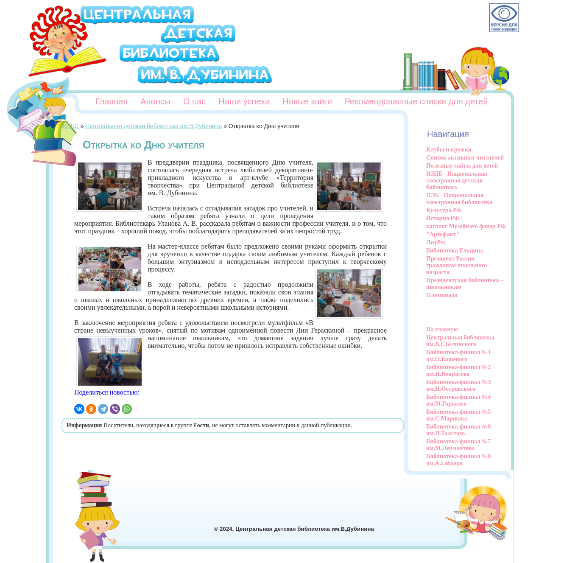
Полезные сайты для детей (462, 165)
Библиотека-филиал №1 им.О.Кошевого (458, 355)
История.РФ (442, 218)
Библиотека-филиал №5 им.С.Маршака (458, 415)
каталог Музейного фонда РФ (466, 226)
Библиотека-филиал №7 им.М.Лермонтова (458, 444)
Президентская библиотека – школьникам (464, 283)
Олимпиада (442, 295)
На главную (442, 329)
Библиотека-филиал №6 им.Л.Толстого (458, 430)
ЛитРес (436, 242)
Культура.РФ (444, 210)
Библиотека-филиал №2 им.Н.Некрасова (458, 370)
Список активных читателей (465, 157)
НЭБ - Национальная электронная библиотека (459, 198)
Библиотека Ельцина (454, 250)
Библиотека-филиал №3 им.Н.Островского (458, 385)
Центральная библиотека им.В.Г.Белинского (460, 340)
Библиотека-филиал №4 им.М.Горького (458, 400)
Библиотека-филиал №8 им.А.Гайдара (458, 459)
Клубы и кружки (449, 149)
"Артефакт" (442, 234)
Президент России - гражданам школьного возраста (456, 265)
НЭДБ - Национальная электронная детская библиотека (456, 180)
